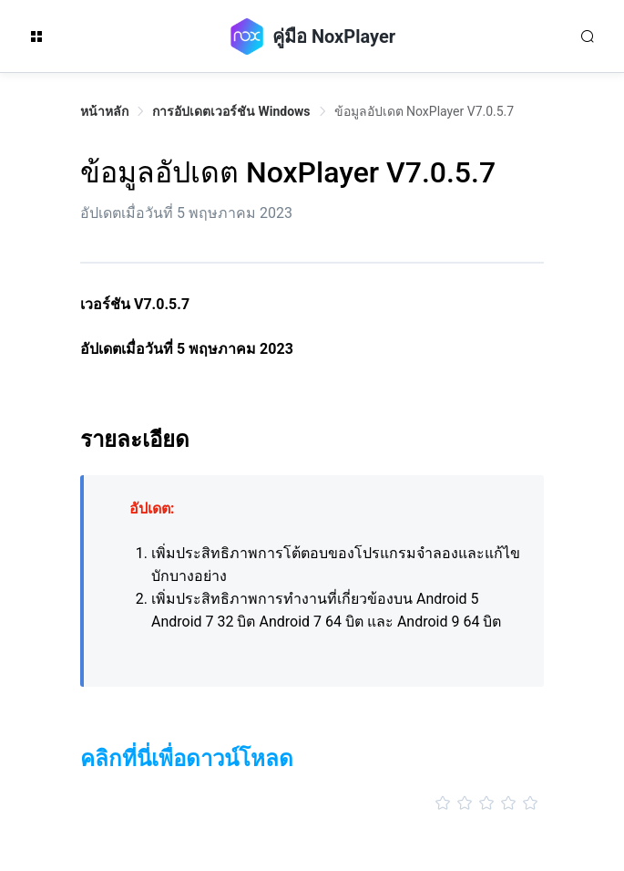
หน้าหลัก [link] (104, 111)
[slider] (312, 803)
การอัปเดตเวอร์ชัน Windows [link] (231, 111)
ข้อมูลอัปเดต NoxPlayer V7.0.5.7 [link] (424, 111)
